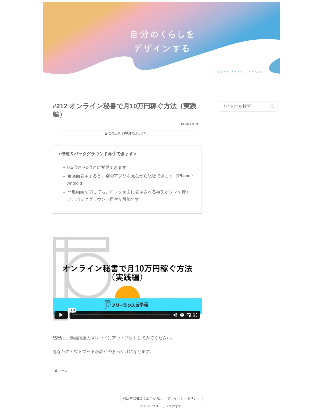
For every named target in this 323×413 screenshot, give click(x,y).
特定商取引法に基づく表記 (142, 398)
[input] (248, 106)
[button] (273, 106)
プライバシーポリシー (183, 398)
